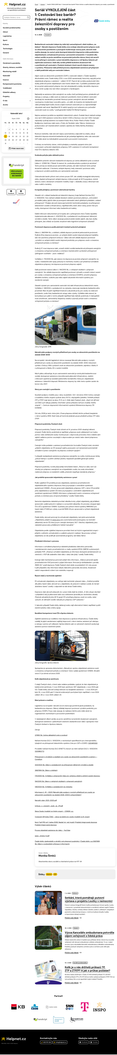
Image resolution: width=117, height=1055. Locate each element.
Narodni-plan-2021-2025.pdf (46, 800)
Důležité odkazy (9, 92)
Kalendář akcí (16, 113)
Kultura (6, 44)
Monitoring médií (9, 71)
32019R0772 (39, 751)
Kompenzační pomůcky (12, 84)
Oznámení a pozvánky (11, 63)
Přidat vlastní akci (17, 148)
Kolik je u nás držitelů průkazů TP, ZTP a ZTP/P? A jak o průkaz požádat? (87, 968)
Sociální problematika (11, 28)
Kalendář (6, 76)
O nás (5, 101)
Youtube (21, 192)
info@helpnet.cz (59, 1042)
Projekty (6, 96)
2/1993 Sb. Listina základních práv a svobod (51, 735)
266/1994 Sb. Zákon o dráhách (46, 770)
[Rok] (19, 118)
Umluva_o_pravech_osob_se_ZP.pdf (49, 806)
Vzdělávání (7, 88)
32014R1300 (92, 743)
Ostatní (6, 53)
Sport (5, 40)
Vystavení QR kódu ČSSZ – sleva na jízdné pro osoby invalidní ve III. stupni (62, 817)
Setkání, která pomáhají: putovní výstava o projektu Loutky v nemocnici (88, 899)
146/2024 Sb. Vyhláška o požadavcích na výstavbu (53, 787)
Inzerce (6, 80)
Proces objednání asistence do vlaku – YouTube (52, 830)
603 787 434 (46, 1042)
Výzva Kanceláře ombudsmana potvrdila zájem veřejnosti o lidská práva (89, 934)
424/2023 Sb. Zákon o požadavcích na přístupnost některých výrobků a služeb (64, 765)
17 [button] (5, 136)
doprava (49, 874)
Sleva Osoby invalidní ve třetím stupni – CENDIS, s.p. (54, 811)
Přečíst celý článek (71, 918)
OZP (55, 874)
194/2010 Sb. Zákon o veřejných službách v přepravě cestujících (58, 781)
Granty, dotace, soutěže (12, 67)
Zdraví (5, 32)
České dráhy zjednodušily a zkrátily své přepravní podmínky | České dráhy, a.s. (64, 841)
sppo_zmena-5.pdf (42, 836)
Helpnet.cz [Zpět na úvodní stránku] (18, 4)
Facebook (11, 192)
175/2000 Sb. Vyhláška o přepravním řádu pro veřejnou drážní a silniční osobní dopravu (67, 776)
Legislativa (7, 36)
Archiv (5, 105)
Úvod (36, 4)
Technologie (7, 49)
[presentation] (48, 903)
